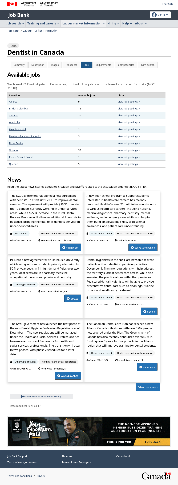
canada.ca (147, 367)
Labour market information (40, 30)
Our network (123, 456)
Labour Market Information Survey (41, 396)
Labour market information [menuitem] (83, 23)
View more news (148, 387)
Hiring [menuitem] (113, 23)
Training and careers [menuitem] (43, 23)
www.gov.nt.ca (67, 375)
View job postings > (129, 101)
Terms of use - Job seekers (22, 462)
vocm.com (70, 247)
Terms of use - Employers (76, 462)
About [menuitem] (141, 23)
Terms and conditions (19, 476)
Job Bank (18, 15)
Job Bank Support (17, 456)
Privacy (41, 476)
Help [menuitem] (127, 23)
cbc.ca (72, 298)
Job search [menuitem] (15, 23)
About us (67, 456)
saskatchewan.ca (143, 247)
